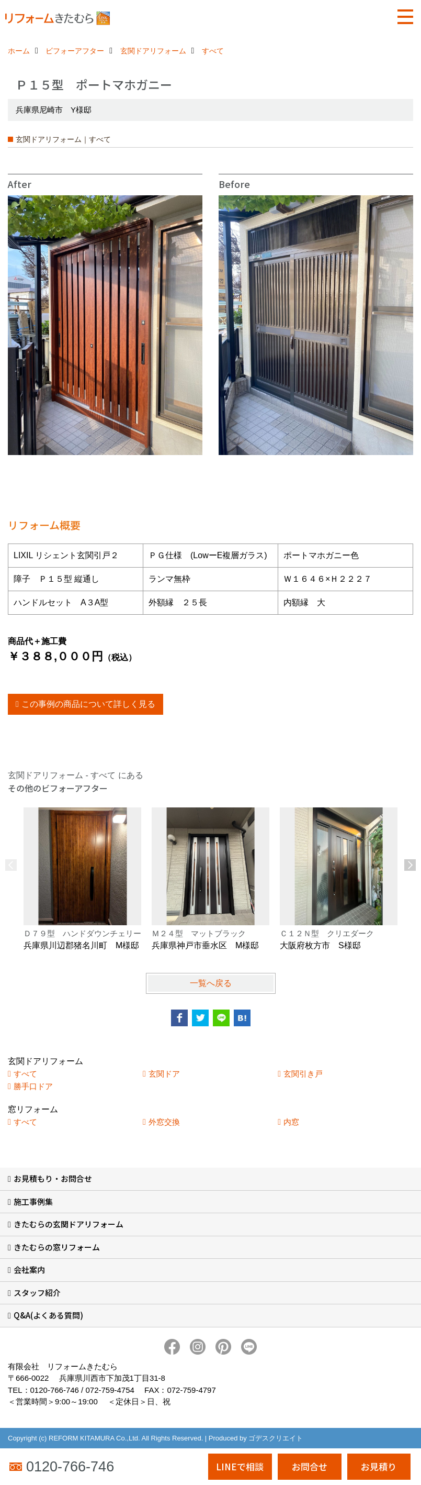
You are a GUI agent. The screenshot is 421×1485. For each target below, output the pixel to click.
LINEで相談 (240, 1466)
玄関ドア (164, 1073)
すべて (25, 1073)
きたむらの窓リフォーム (57, 1247)
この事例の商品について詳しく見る (88, 704)
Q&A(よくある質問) (48, 1315)
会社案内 (29, 1269)
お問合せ (309, 1466)
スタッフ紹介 (37, 1292)
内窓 (291, 1121)
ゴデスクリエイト (275, 1438)
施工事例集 (33, 1201)
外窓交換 (164, 1121)
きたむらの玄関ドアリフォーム (68, 1223)
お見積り (378, 1466)
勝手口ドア (33, 1086)
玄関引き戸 (303, 1073)
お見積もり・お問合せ (53, 1178)
